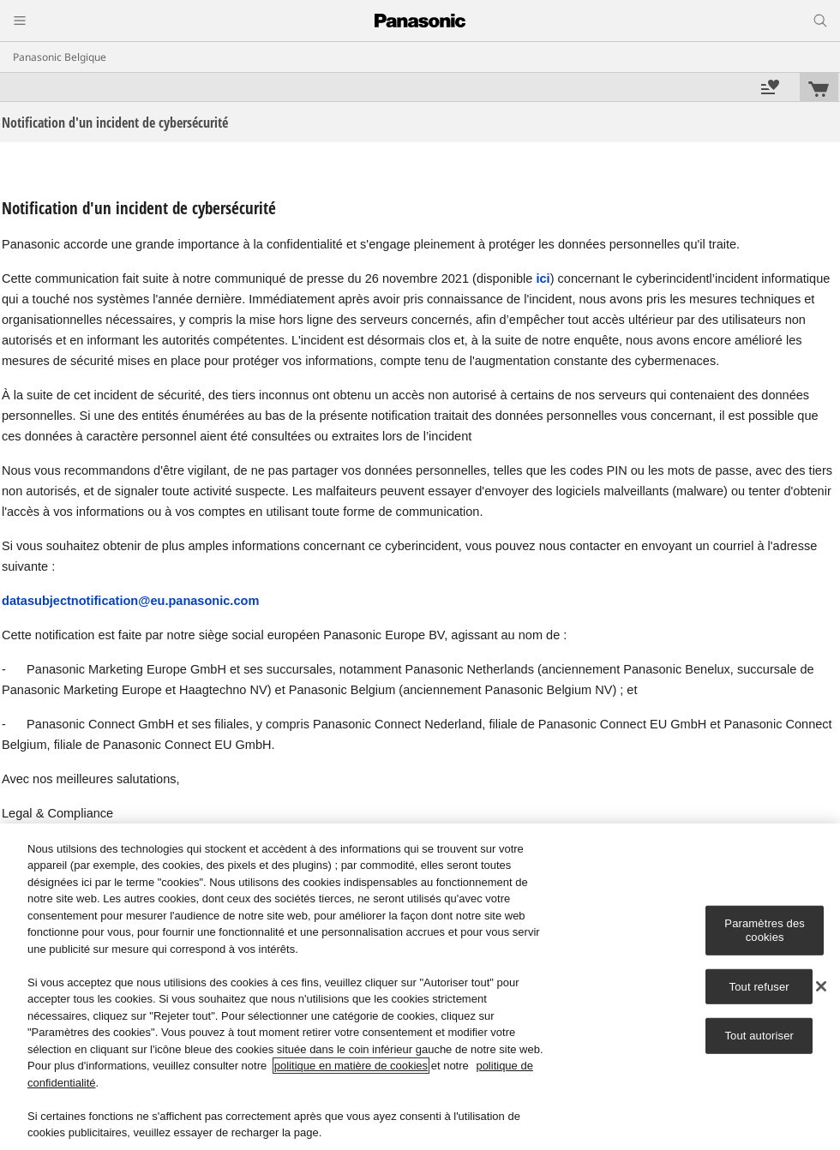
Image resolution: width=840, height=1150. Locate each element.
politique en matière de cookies (351, 1065)
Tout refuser (759, 985)
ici (542, 278)
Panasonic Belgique (59, 57)
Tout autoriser (759, 1035)
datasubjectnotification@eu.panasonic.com (130, 601)
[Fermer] (821, 986)
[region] (420, 987)
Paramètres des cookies (764, 930)
